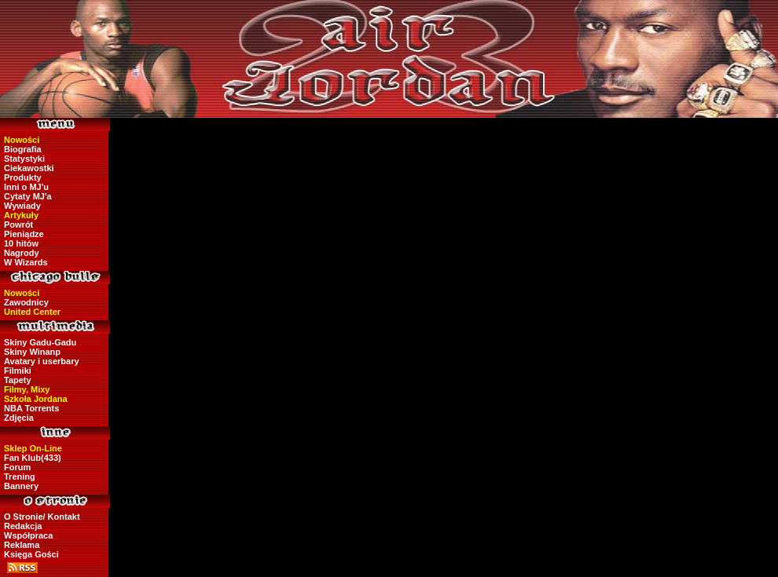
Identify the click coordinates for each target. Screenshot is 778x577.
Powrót (18, 224)
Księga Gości (31, 554)
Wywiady (22, 205)
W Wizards (26, 262)
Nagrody (21, 252)
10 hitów (21, 243)
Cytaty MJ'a (28, 196)
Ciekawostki (29, 168)
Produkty (23, 177)
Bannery (21, 486)
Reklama (21, 545)
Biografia (23, 149)
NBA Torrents (31, 408)
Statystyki (24, 158)
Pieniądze (24, 234)
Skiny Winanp (32, 351)
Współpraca (28, 535)
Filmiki (17, 370)
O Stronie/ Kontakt (42, 516)
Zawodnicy (26, 302)
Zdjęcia (19, 417)
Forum (17, 467)
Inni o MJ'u (26, 187)
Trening (19, 476)
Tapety (17, 380)
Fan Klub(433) (32, 457)
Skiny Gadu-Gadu (40, 342)
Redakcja (23, 526)
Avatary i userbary (41, 361)
